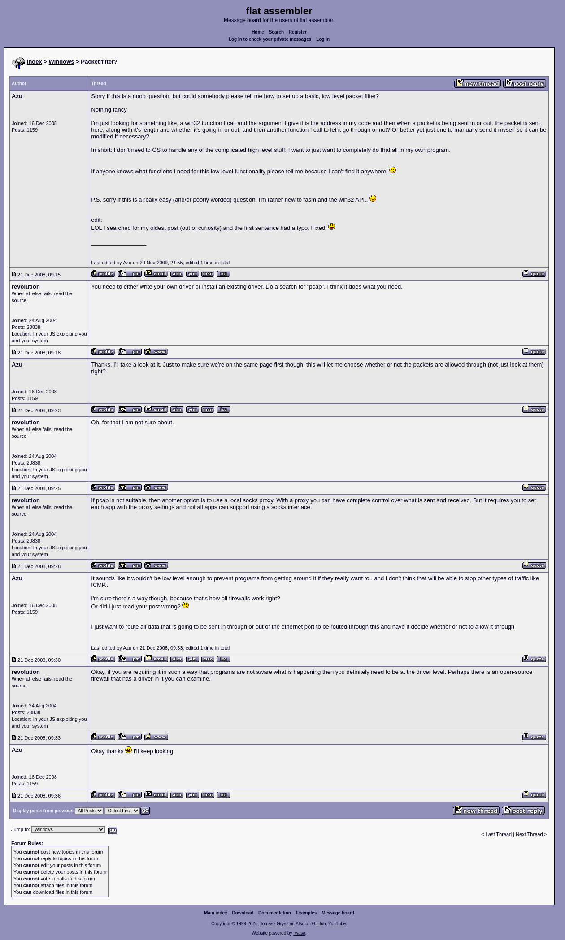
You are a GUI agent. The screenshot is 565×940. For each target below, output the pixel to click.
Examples (306, 912)
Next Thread (530, 834)
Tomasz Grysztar (276, 923)
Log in (323, 39)
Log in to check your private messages (270, 39)
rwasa (299, 933)
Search (276, 32)
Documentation (274, 912)
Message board (338, 912)
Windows (61, 61)
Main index (215, 912)
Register (298, 32)
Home (258, 32)
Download (243, 912)
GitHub (319, 923)
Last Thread (499, 834)
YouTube (337, 923)
